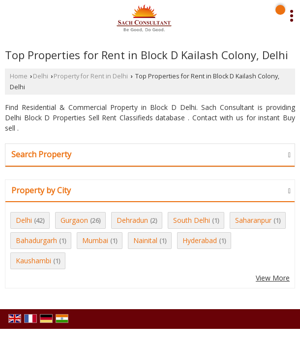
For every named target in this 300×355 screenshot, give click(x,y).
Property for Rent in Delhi (91, 76)
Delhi (40, 76)
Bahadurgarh (36, 240)
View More (273, 278)
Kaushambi (33, 260)
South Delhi (191, 220)
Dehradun (132, 220)
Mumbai (95, 240)
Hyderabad (199, 240)
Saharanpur (253, 220)
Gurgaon (74, 220)
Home (19, 76)
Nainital (145, 240)
